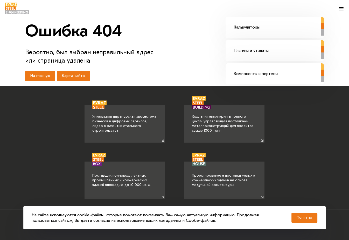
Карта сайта (73, 76)
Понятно (302, 217)
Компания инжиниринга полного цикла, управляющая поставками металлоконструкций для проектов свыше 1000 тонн (223, 119)
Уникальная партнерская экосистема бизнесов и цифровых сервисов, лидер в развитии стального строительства (124, 119)
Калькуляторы (279, 23)
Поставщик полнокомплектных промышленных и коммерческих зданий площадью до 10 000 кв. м (121, 174)
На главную (40, 76)
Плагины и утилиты (279, 47)
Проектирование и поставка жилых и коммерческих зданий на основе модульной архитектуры (223, 174)
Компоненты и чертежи (279, 70)
